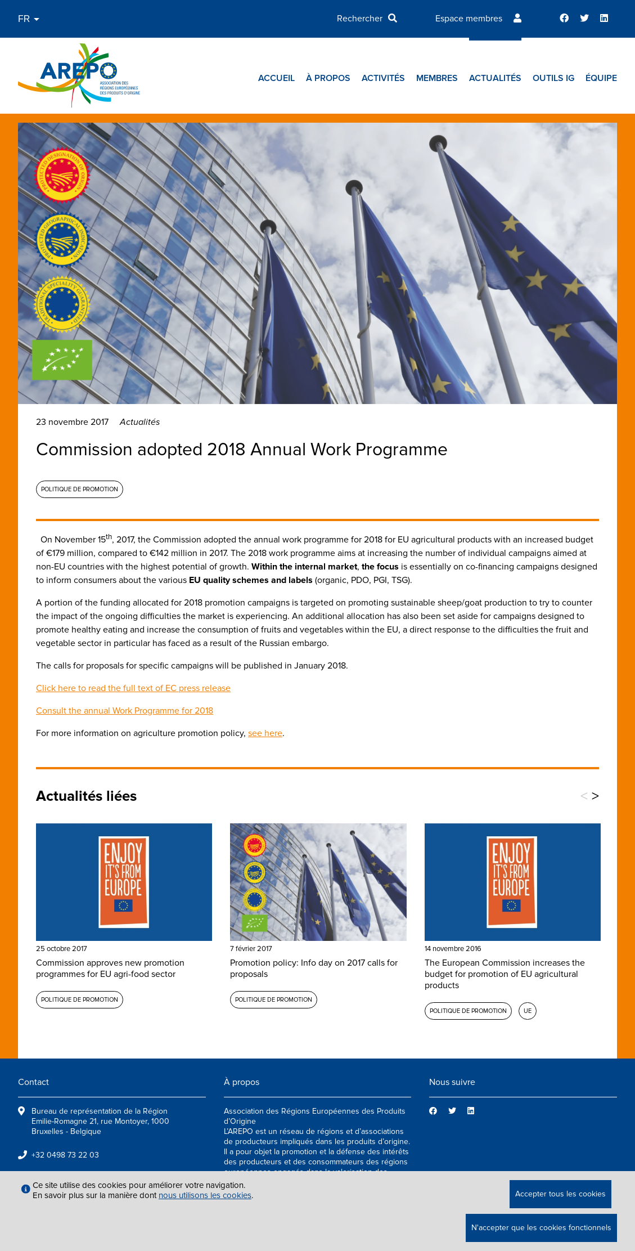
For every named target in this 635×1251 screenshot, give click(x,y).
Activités (383, 78)
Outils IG (553, 78)
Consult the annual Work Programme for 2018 (124, 710)
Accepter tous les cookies (560, 1194)
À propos (328, 78)
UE (528, 1011)
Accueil (276, 78)
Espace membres (468, 18)
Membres (437, 78)
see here (265, 733)
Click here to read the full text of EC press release (133, 688)
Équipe (601, 78)
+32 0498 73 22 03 (65, 1155)
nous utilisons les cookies (205, 1195)
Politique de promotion (79, 489)
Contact (33, 1082)
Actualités (495, 78)
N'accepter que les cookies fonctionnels (541, 1227)
